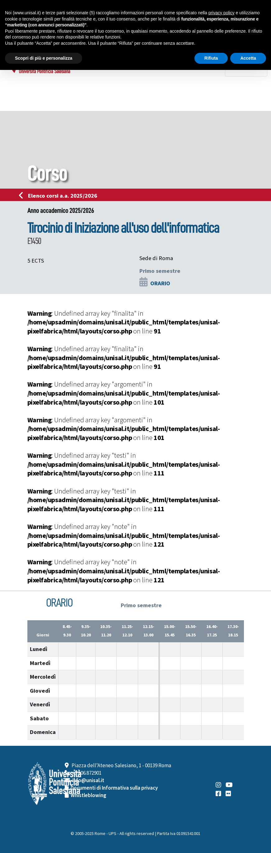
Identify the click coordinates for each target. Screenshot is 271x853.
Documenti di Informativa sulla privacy (114, 788)
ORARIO (160, 283)
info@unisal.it (88, 780)
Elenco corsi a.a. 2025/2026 (60, 196)
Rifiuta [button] (211, 58)
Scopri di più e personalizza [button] (43, 58)
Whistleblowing (88, 795)
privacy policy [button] (221, 12)
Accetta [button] (248, 58)
